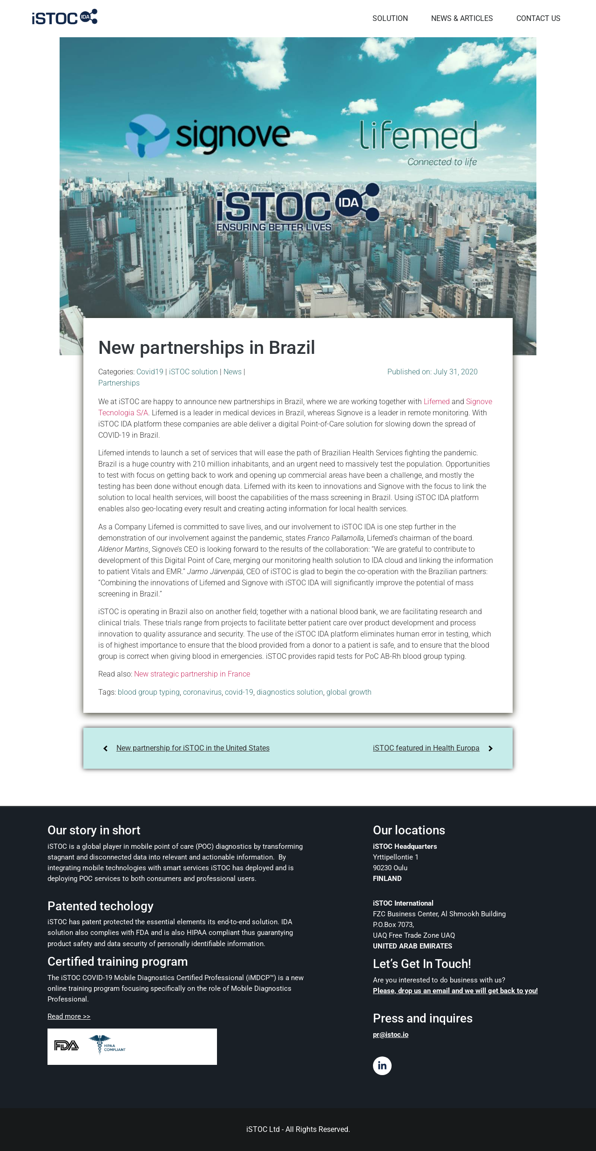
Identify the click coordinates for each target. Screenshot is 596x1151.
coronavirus (202, 691)
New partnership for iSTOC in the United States (193, 747)
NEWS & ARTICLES (461, 18)
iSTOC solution (193, 371)
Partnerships (119, 382)
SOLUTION (388, 18)
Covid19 (149, 371)
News (233, 371)
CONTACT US (537, 18)
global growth (349, 691)
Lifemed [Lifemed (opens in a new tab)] (437, 401)
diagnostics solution (290, 691)
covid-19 (239, 691)
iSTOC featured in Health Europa (426, 747)
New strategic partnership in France (192, 674)
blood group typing (149, 691)
